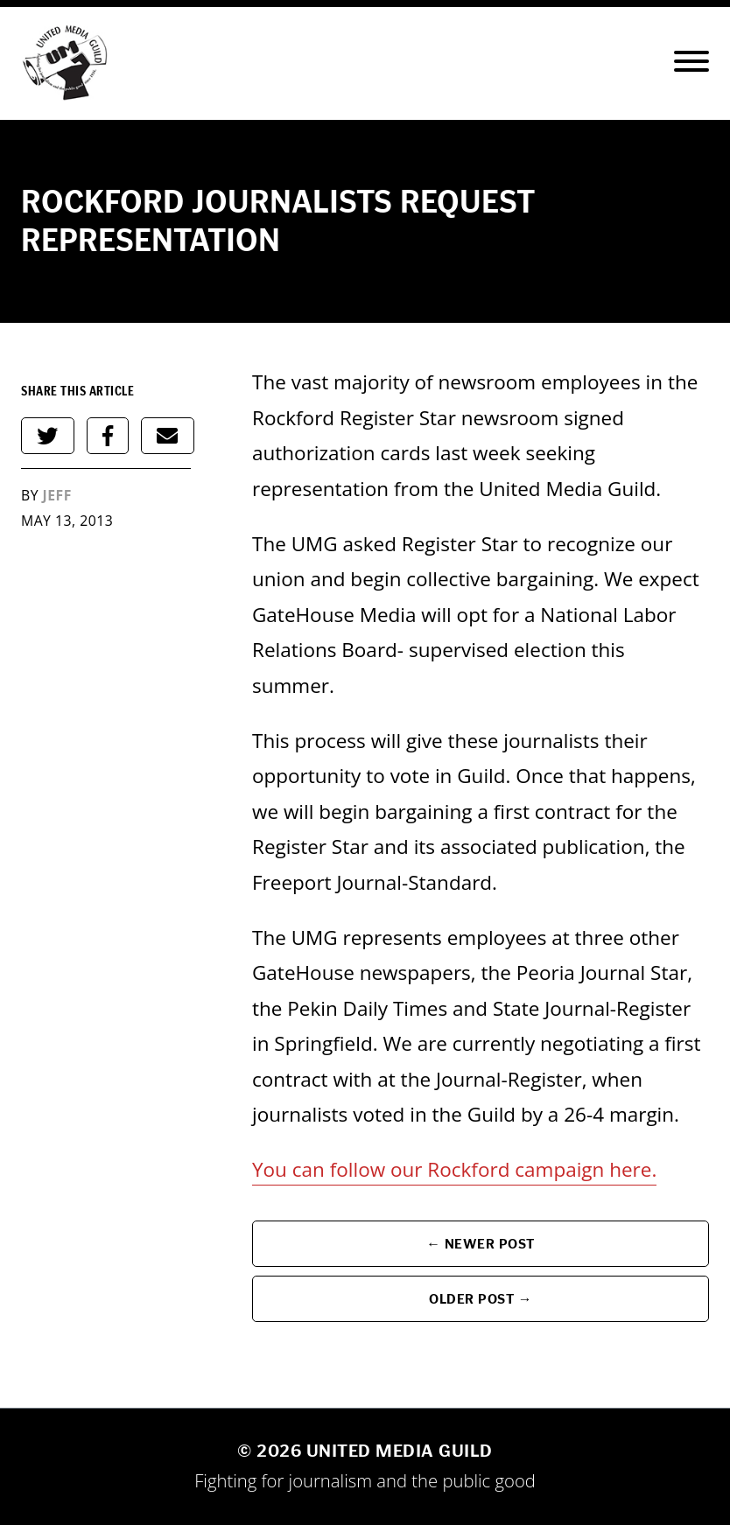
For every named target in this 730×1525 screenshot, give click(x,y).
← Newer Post (480, 1243)
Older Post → (480, 1299)
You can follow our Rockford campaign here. (454, 1169)
